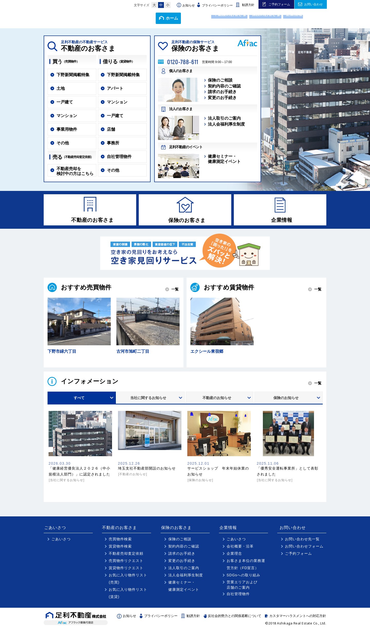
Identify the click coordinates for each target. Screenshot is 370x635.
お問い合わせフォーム (304, 549)
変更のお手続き (222, 97)
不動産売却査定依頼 (126, 556)
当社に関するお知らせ (148, 400)
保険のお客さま (253, 18)
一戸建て (65, 102)
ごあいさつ (175, 18)
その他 (63, 143)
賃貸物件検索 (120, 549)
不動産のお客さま (212, 18)
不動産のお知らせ (216, 400)
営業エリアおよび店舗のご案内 (242, 587)
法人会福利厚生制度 (226, 124)
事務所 (113, 143)
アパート (115, 88)
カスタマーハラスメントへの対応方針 (297, 618)
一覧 (175, 292)
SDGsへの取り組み (243, 578)
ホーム (145, 18)
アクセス (314, 18)
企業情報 (287, 18)
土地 (61, 88)
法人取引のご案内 (224, 118)
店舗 (111, 129)
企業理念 (234, 556)
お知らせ (188, 5)
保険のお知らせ (286, 400)
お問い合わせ (313, 4)
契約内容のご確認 (224, 86)
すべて (79, 400)
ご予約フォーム (279, 4)
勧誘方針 (248, 5)
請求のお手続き (222, 92)
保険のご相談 (220, 80)
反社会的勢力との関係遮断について (234, 618)
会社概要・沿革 (240, 549)
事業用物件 (67, 129)
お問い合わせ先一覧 (302, 542)
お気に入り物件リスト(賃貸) (128, 595)
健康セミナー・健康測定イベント (224, 158)
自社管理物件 (119, 156)
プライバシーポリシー (217, 5)
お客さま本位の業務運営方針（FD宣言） (246, 566)
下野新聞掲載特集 (73, 75)
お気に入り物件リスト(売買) (128, 581)
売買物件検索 (120, 542)
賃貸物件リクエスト (126, 570)
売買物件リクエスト (126, 563)
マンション (67, 115)
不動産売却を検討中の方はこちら (75, 171)
